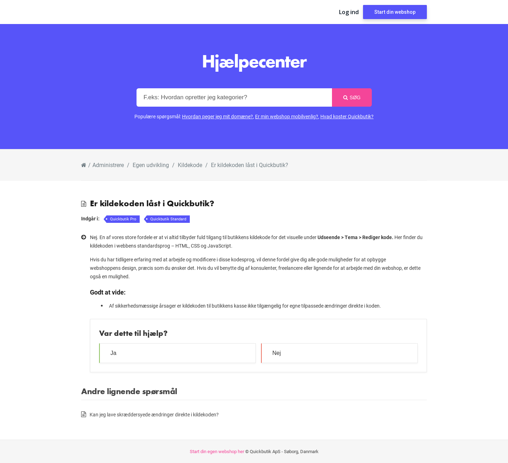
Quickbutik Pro (123, 218)
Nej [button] (276, 353)
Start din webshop (395, 12)
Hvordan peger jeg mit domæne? (217, 116)
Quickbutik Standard (168, 218)
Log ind (349, 12)
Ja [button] (113, 353)
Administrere (108, 164)
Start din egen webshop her (217, 451)
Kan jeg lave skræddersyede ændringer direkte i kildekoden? (154, 414)
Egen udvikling (151, 164)
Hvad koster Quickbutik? (347, 116)
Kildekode (190, 164)
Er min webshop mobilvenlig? (286, 116)
